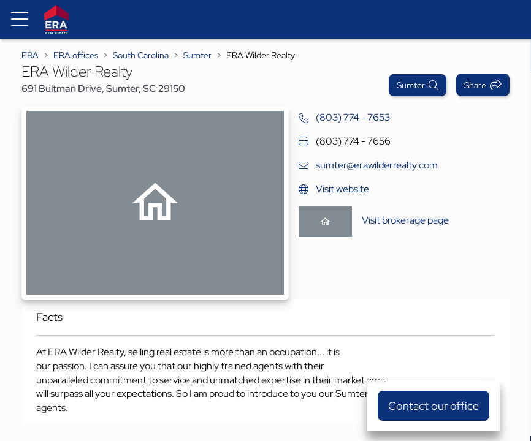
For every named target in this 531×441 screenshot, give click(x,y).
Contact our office (433, 406)
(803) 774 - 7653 (353, 117)
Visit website (342, 189)
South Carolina (141, 55)
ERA (30, 55)
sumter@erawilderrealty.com (377, 165)
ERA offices (75, 55)
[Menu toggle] (19, 19)
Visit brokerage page (405, 220)
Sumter (197, 55)
